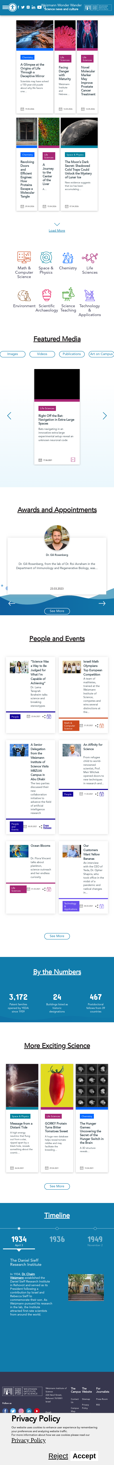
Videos (42, 354)
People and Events (57, 639)
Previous (9, 416)
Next (105, 416)
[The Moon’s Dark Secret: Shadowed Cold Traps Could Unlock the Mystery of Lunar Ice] (79, 160)
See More (57, 611)
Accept (84, 1456)
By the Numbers (57, 972)
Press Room (102, 1399)
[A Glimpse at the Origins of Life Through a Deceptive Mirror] (34, 63)
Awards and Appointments (57, 510)
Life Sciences (47, 408)
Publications (72, 354)
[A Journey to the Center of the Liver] (48, 160)
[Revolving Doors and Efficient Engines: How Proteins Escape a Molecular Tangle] (26, 160)
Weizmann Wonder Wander (61, 7)
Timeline (57, 1216)
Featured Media (57, 339)
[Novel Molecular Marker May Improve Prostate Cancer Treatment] (87, 63)
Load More (57, 231)
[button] (43, 716)
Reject (58, 1456)
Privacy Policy (28, 1440)
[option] (56, 417)
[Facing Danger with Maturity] (65, 63)
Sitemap (86, 1399)
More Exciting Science (57, 1046)
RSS (98, 1405)
